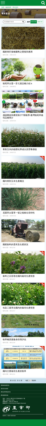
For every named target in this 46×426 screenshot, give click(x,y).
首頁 (2, 7)
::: (45, 392)
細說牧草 (8, 7)
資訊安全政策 (4, 395)
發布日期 (10, 28)
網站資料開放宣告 (6, 398)
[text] (13, 21)
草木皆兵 (15, 7)
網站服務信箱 (4, 401)
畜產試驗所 (13, 422)
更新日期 (17, 28)
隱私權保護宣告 (5, 392)
